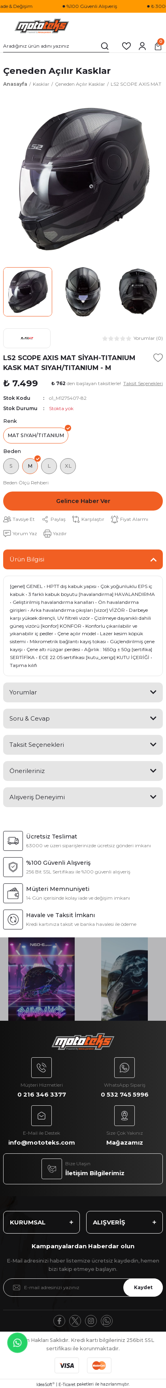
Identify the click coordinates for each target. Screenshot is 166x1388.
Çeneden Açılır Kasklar (57, 70)
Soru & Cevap (29, 718)
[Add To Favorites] (158, 357)
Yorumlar (23, 692)
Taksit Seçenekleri (36, 744)
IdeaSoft (45, 1384)
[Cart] (158, 46)
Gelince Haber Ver (83, 501)
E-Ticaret (66, 1384)
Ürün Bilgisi (26, 559)
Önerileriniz (27, 771)
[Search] (56, 46)
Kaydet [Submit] (143, 1287)
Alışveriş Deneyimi (37, 797)
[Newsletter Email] (83, 1287)
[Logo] (42, 26)
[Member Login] (142, 46)
